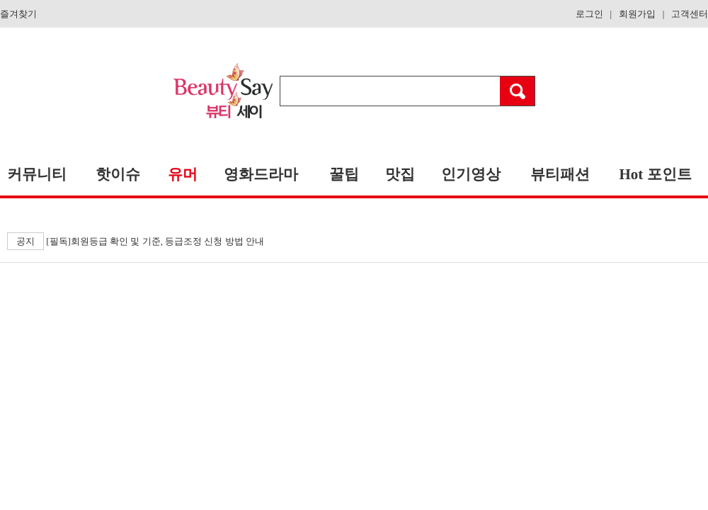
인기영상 (471, 174)
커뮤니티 (37, 174)
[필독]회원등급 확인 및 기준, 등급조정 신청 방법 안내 (135, 241)
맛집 (400, 174)
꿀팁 (344, 174)
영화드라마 (261, 174)
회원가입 (637, 13)
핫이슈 (118, 174)
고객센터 (689, 13)
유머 (183, 174)
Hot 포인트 (655, 174)
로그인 (589, 13)
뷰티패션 (560, 174)
